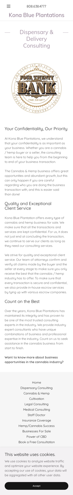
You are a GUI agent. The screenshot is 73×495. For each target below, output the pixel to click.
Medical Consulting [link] (36, 409)
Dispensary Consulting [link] (36, 388)
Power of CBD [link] (36, 437)
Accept (36, 491)
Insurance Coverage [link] (36, 420)
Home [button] (36, 382)
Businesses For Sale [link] (36, 431)
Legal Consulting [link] (36, 404)
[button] (9, 6)
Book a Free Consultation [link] (36, 442)
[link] (36, 15)
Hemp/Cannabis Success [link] (36, 426)
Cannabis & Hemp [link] (37, 393)
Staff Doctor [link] (36, 415)
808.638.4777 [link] (36, 6)
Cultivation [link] (36, 399)
